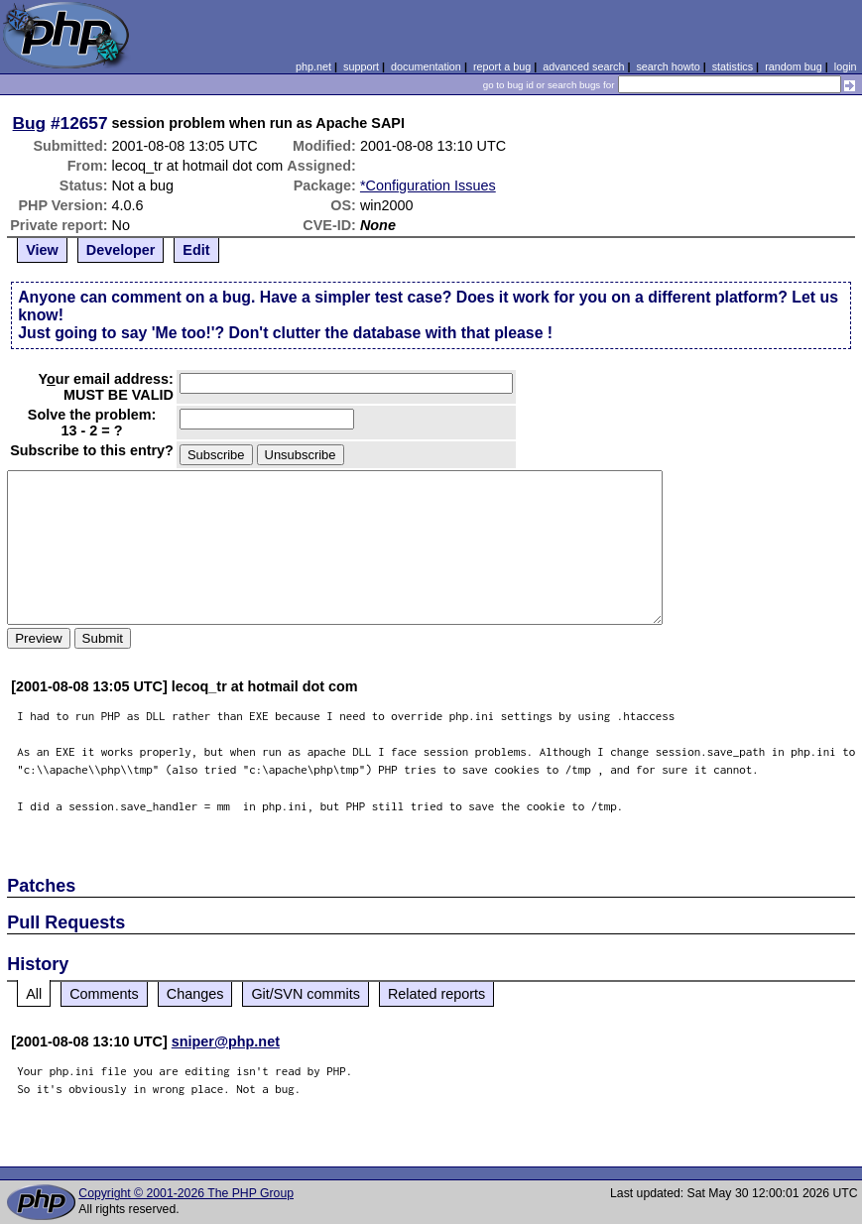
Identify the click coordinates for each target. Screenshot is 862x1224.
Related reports (436, 994)
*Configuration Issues (428, 185)
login (845, 66)
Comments (104, 994)
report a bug (502, 66)
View (42, 250)
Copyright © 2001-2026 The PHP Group (186, 1193)
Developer (121, 250)
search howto (667, 66)
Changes (195, 994)
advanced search (583, 66)
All (34, 994)
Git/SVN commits (305, 994)
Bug (30, 123)
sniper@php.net (226, 1041)
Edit (196, 250)
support (361, 66)
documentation (426, 66)
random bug (793, 66)
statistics (732, 66)
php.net (313, 66)
